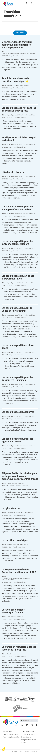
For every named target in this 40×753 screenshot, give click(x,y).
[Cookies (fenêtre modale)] (3, 749)
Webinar (9, 85)
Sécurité (18, 512)
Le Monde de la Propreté (28, 734)
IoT (21, 544)
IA (7, 115)
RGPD (3, 578)
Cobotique (25, 544)
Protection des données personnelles (19, 578)
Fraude (9, 483)
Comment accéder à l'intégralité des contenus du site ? (28, 740)
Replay (27, 85)
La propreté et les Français (28, 731)
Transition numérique (8, 53)
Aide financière (31, 53)
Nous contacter (7, 731)
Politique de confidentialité (11, 734)
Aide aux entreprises (20, 53)
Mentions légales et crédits (11, 737)
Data (6, 578)
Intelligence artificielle (15, 115)
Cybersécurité (11, 512)
